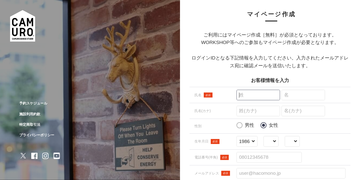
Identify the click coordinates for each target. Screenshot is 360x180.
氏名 (203, 95)
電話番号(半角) (211, 157)
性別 (198, 126)
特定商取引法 (29, 124)
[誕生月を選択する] (271, 142)
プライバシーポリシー (36, 135)
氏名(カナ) (202, 111)
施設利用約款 (29, 114)
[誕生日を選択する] (292, 142)
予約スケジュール (33, 103)
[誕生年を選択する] (247, 142)
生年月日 (207, 141)
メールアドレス (212, 173)
